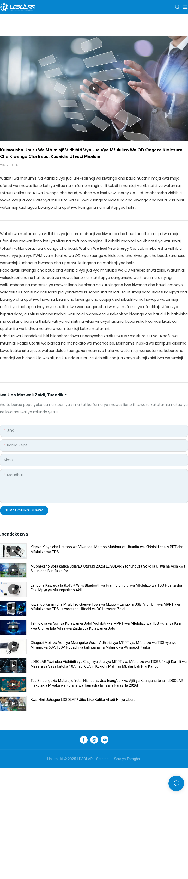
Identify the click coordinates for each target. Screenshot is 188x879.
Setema (102, 759)
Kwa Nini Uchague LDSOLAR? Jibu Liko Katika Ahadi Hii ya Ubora (83, 700)
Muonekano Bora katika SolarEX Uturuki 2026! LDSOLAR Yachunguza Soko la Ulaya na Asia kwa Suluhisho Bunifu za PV (108, 568)
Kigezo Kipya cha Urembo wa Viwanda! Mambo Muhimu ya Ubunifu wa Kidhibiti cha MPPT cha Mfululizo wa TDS (107, 549)
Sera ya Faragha (127, 759)
